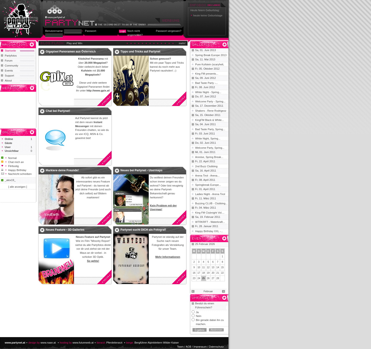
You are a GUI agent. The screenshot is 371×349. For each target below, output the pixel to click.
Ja (197, 312)
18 (203, 273)
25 (203, 278)
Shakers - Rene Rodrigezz (210, 110)
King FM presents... (206, 73)
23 (194, 278)
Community (11, 65)
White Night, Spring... (207, 138)
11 (203, 267)
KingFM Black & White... (209, 120)
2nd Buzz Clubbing (206, 166)
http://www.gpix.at (98, 90)
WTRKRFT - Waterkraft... (210, 221)
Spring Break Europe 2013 (211, 55)
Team (180, 346)
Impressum (200, 346)
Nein (198, 316)
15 (222, 267)
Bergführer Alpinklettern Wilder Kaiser (156, 342)
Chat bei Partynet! (58, 111)
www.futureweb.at (83, 342)
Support (9, 75)
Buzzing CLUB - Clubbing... (211, 203)
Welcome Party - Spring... (210, 101)
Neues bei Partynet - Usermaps (141, 170)
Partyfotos (11, 55)
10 (199, 267)
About (8, 80)
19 (208, 273)
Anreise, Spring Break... (209, 157)
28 (217, 278)
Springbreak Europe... (208, 184)
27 (213, 278)
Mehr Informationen (167, 256)
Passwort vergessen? (168, 30)
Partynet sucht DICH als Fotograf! (143, 229)
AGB (188, 346)
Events (9, 70)
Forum (8, 60)
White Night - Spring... (208, 92)
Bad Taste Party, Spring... (210, 129)
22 (222, 273)
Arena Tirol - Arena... (207, 175)
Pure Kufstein (203, 64)
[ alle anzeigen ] (17, 186)
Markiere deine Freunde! (62, 170)
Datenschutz (216, 346)
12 (208, 267)
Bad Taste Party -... (206, 82)
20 (213, 273)
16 (194, 273)
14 (217, 267)
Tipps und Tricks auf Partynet (140, 51)
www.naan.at (48, 342)
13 (213, 267)
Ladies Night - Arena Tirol (210, 194)
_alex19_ (10, 180)
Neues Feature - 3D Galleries (65, 229)
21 (217, 273)
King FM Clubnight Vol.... (209, 212)
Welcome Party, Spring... (209, 147)
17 (199, 273)
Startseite (10, 50)
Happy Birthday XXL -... (209, 231)
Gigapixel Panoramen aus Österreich (71, 51)
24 (199, 278)
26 (208, 278)
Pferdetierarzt (114, 342)
